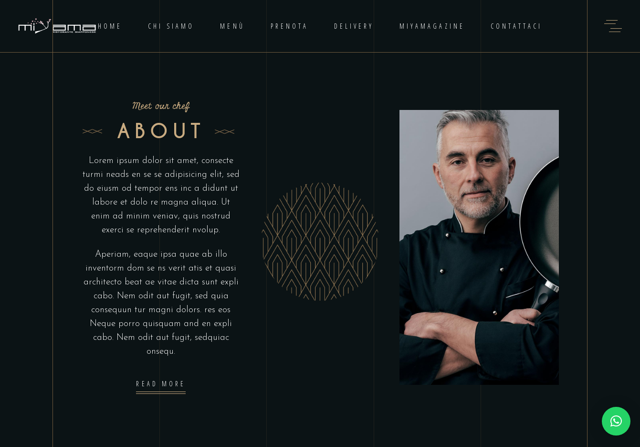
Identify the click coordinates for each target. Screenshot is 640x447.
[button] (616, 421)
